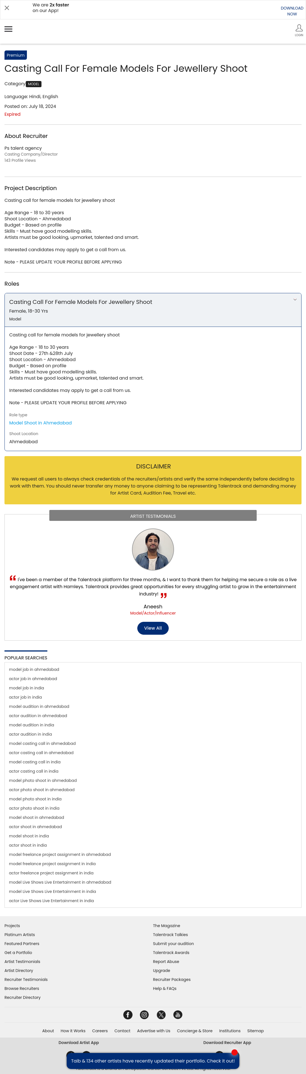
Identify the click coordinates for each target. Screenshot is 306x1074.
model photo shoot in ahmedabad (43, 780)
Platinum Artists (19, 934)
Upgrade (161, 970)
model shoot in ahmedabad (36, 817)
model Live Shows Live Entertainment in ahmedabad (60, 882)
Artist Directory (18, 970)
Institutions (229, 1031)
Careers (100, 1031)
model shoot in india (29, 836)
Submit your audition (173, 943)
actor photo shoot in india (34, 808)
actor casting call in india (33, 771)
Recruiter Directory (22, 997)
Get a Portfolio (18, 952)
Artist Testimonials (22, 961)
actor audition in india (30, 734)
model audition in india (31, 725)
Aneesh (153, 606)
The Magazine (166, 925)
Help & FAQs (165, 988)
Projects (12, 925)
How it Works (73, 1031)
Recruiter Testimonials (26, 979)
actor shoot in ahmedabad (35, 827)
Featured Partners (21, 943)
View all (153, 628)
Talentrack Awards (171, 952)
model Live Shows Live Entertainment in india (52, 891)
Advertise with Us (153, 1031)
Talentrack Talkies (170, 934)
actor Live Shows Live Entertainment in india (51, 901)
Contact (122, 1031)
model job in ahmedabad (34, 669)
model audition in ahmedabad (39, 706)
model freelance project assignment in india (52, 864)
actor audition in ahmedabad (38, 716)
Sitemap (255, 1031)
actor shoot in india (28, 845)
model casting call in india (35, 762)
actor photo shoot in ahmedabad (42, 790)
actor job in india (25, 697)
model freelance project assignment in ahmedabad (60, 854)
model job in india (26, 688)
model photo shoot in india (35, 799)
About (48, 1031)
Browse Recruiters (21, 988)
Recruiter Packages (172, 979)
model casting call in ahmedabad (42, 743)
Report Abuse (166, 961)
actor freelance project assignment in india (51, 873)
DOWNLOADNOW (292, 11)
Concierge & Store (195, 1031)
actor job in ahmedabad (33, 679)
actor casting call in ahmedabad (41, 753)
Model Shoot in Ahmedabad (40, 423)
